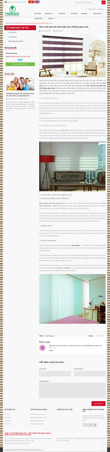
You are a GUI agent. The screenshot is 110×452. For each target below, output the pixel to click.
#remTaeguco (49, 336)
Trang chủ (8, 23)
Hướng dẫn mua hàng (38, 414)
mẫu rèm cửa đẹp (63, 268)
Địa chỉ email (79, 369)
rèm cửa (65, 130)
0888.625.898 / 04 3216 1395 (20, 56)
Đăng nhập (92, 9)
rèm (55, 206)
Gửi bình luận (98, 403)
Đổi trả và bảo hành (37, 421)
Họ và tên (43, 369)
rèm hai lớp (75, 245)
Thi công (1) (12, 37)
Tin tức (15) (12, 32)
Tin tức (15, 23)
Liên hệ (7, 424)
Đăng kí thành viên (37, 424)
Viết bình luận (44, 381)
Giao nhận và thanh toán (39, 417)
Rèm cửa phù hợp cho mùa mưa (50, 203)
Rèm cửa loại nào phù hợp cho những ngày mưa (63, 27)
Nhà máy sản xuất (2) (15, 41)
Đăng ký (101, 9)
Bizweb (40, 450)
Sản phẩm (8, 421)
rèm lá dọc (47, 206)
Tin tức (7, 414)
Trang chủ (8, 417)
